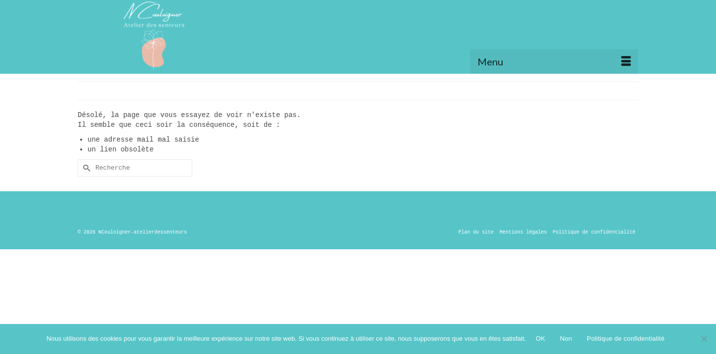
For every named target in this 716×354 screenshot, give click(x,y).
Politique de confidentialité (625, 338)
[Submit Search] (85, 168)
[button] (625, 29)
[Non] (704, 339)
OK (540, 338)
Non (566, 338)
